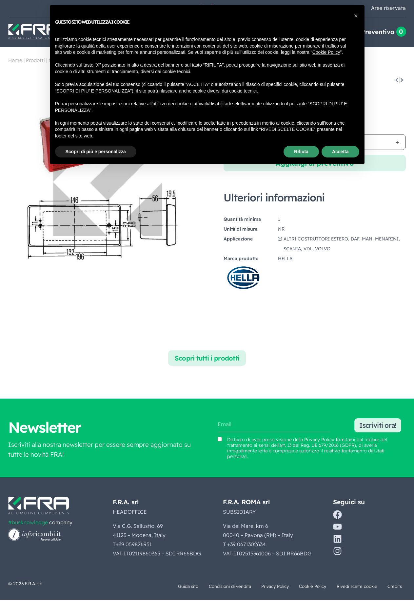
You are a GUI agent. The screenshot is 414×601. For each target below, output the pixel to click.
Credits (391, 587)
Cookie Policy (299, 587)
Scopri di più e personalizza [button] (96, 151)
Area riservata (388, 8)
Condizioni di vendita (204, 587)
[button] (356, 15)
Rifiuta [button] (301, 151)
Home (15, 60)
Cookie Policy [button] (326, 52)
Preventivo (377, 32)
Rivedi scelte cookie (348, 587)
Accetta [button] (340, 151)
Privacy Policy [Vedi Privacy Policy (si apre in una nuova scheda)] (319, 441)
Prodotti (35, 60)
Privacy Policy (255, 587)
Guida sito (156, 587)
